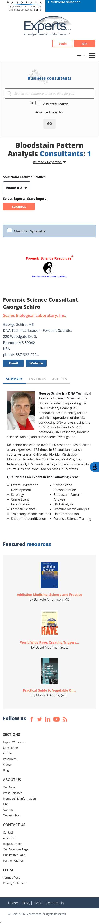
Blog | (28, 902)
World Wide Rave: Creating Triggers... (49, 642)
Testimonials (11, 815)
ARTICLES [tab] (59, 379)
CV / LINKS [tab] (37, 379)
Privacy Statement (15, 883)
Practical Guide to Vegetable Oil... (49, 690)
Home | (14, 902)
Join (84, 43)
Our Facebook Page (15, 849)
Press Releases (12, 793)
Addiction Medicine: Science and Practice (49, 594)
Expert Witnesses (14, 742)
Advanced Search (48, 112)
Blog (6, 770)
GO (49, 123)
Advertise (9, 838)
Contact (8, 832)
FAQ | (39, 902)
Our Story (9, 787)
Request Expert (13, 844)
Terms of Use (11, 877)
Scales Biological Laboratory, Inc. (34, 315)
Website (36, 363)
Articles (8, 753)
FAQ (5, 804)
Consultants (11, 748)
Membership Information (19, 798)
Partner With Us (13, 860)
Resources (9, 759)
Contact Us (55, 902)
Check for (29, 231)
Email (13, 363)
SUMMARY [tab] (14, 379)
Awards (8, 810)
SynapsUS (19, 207)
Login (63, 43)
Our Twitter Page (14, 855)
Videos (7, 764)
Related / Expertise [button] (47, 162)
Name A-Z (14, 188)
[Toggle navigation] (92, 55)
